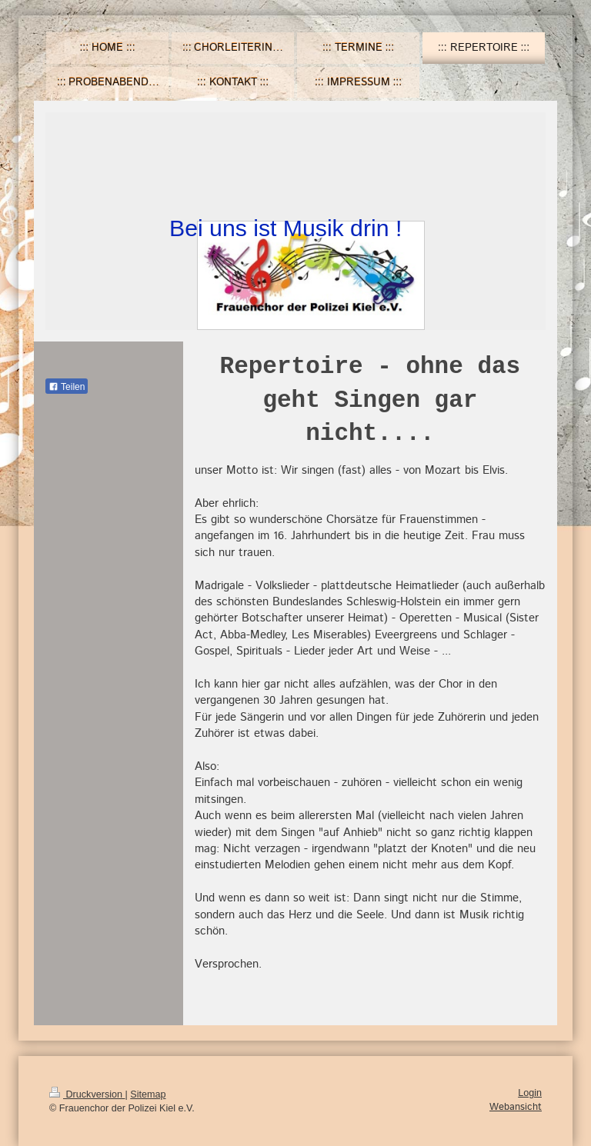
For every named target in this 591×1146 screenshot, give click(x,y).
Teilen (66, 386)
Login (530, 1093)
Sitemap (147, 1094)
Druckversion (87, 1094)
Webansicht (515, 1107)
